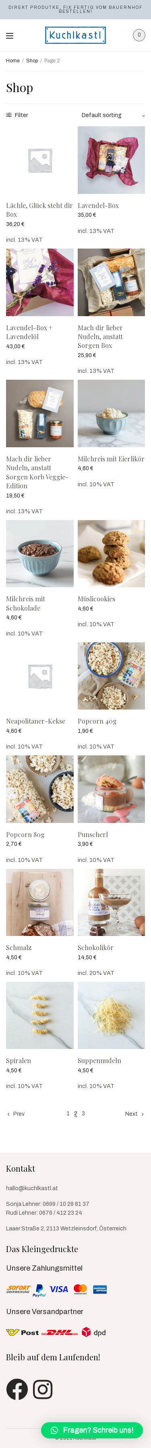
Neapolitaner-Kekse (35, 721)
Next (131, 1114)
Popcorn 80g (25, 834)
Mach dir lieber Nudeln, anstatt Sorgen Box (100, 336)
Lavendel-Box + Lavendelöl (29, 332)
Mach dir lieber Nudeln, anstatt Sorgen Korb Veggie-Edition (37, 472)
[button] (92, 1430)
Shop (32, 61)
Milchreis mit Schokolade (25, 603)
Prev (19, 1114)
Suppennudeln (99, 1060)
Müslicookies (96, 598)
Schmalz (18, 947)
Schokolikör (96, 947)
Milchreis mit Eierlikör (111, 459)
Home (13, 61)
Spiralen (18, 1060)
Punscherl (93, 834)
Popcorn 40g (97, 721)
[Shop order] (113, 115)
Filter (17, 115)
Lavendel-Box (98, 205)
